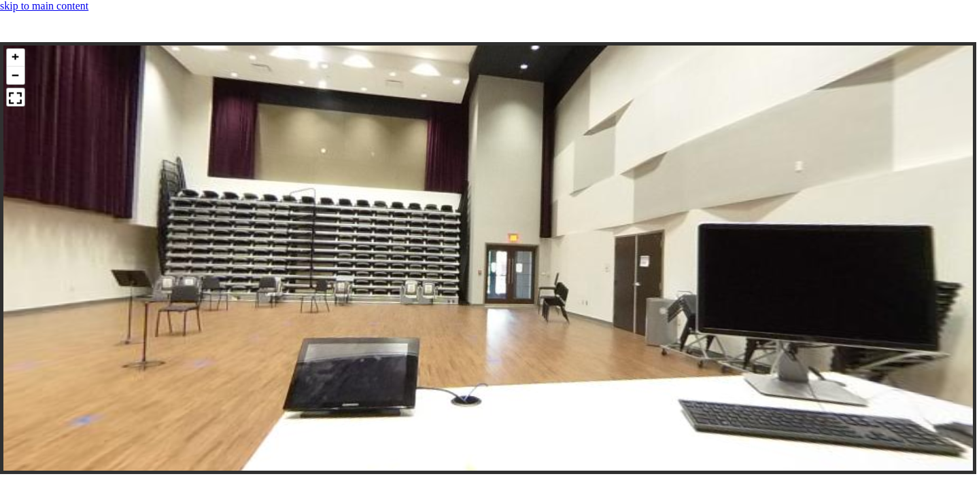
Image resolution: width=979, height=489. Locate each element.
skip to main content (44, 6)
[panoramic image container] (488, 258)
